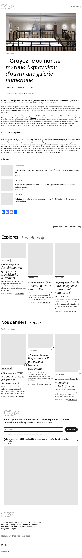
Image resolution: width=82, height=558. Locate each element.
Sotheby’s (14, 107)
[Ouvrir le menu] (76, 6)
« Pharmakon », (13, 378)
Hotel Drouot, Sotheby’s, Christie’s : (48, 171)
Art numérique (22, 88)
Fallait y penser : (45, 200)
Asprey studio (33, 110)
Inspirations (33, 277)
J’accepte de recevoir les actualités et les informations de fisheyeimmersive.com (26, 434)
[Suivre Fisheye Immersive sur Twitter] (2, 545)
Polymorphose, (67, 289)
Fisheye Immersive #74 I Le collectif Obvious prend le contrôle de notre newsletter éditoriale (41, 440)
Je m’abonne (71, 429)
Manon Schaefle (29, 93)
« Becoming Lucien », (11, 272)
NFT (31, 88)
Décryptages (20, 166)
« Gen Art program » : (45, 185)
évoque (33, 118)
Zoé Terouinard (19, 293)
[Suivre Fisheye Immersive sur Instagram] (6, 545)
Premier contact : (39, 286)
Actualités (10, 88)
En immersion (67, 382)
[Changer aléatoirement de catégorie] (32, 237)
